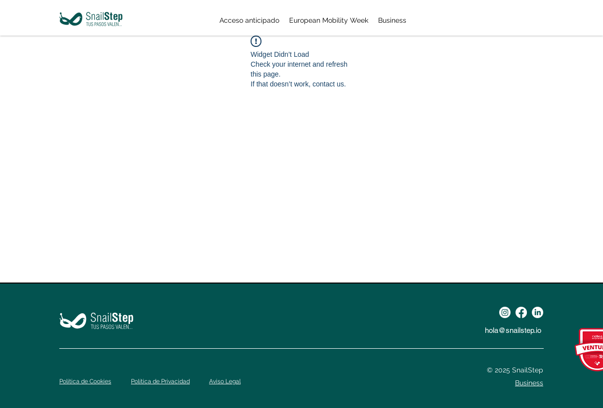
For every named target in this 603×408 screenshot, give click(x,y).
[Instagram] (505, 312)
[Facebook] (521, 312)
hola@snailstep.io (513, 330)
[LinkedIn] (537, 312)
